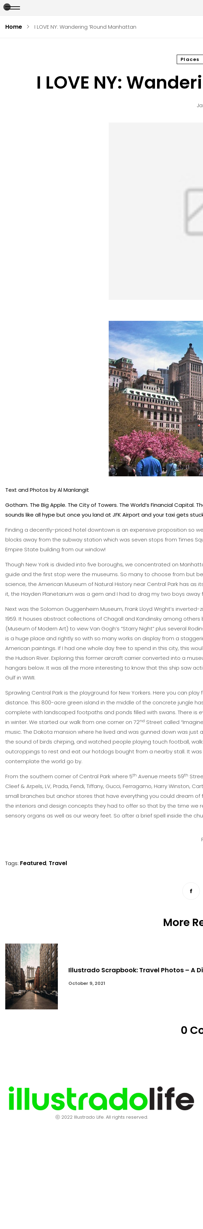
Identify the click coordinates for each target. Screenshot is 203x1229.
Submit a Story (101, 1200)
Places (190, 59)
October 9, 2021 (86, 983)
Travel (58, 863)
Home (13, 27)
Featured (33, 863)
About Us (101, 1135)
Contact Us (101, 1151)
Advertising (101, 1168)
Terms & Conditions (101, 1184)
